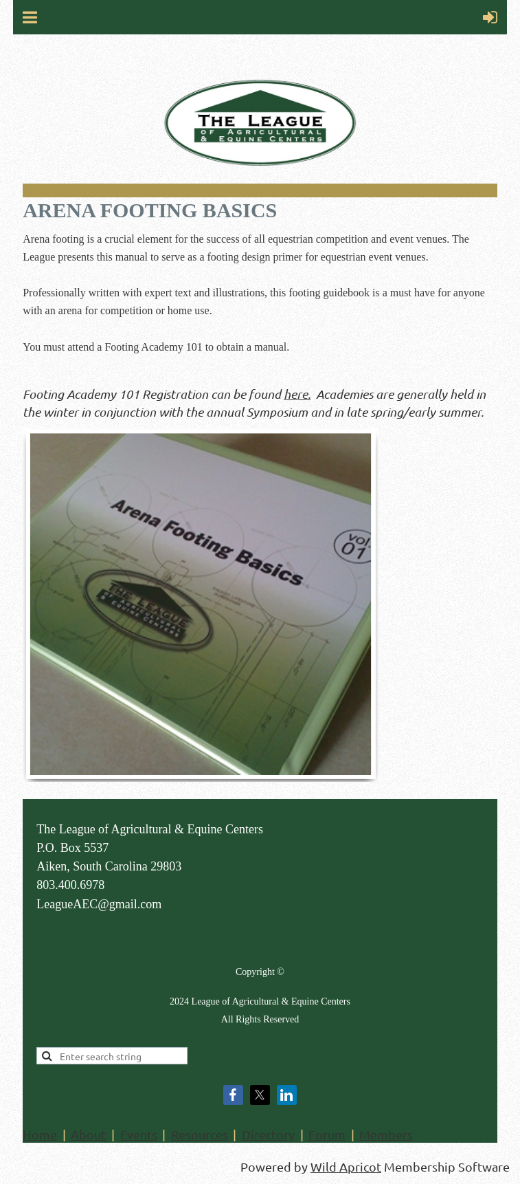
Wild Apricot (345, 1166)
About (88, 1134)
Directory (268, 1134)
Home (40, 1134)
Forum (327, 1134)
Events (138, 1134)
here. (297, 394)
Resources (199, 1134)
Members (386, 1134)
